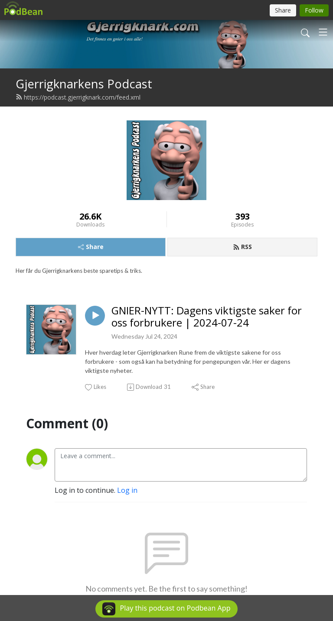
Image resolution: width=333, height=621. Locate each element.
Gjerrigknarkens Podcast (84, 84)
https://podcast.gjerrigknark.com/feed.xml (78, 97)
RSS (242, 247)
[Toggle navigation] (323, 32)
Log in (127, 490)
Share (91, 247)
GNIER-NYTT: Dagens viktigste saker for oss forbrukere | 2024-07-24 (206, 317)
